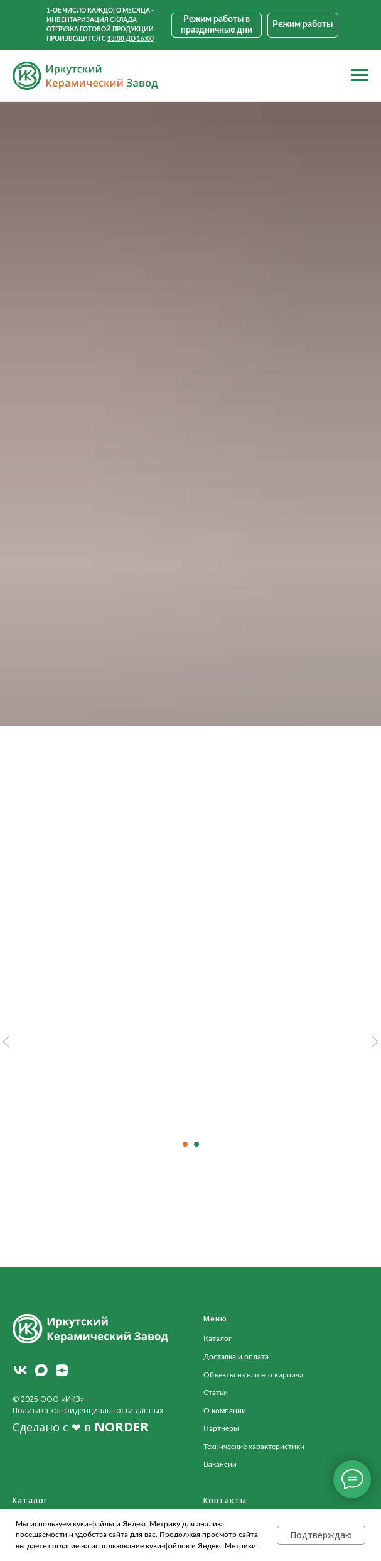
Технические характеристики (253, 1446)
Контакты (225, 1500)
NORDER (121, 1426)
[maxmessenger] (41, 1370)
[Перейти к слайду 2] (196, 1144)
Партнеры (221, 1428)
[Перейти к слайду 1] (185, 1144)
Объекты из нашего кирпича (253, 1375)
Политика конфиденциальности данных (88, 1410)
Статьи (215, 1392)
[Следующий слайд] (375, 1042)
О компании (224, 1411)
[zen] (62, 1370)
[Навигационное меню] (359, 75)
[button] (302, 25)
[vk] (20, 1370)
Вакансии (220, 1464)
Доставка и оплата (236, 1356)
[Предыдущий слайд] (6, 1042)
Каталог (217, 1338)
